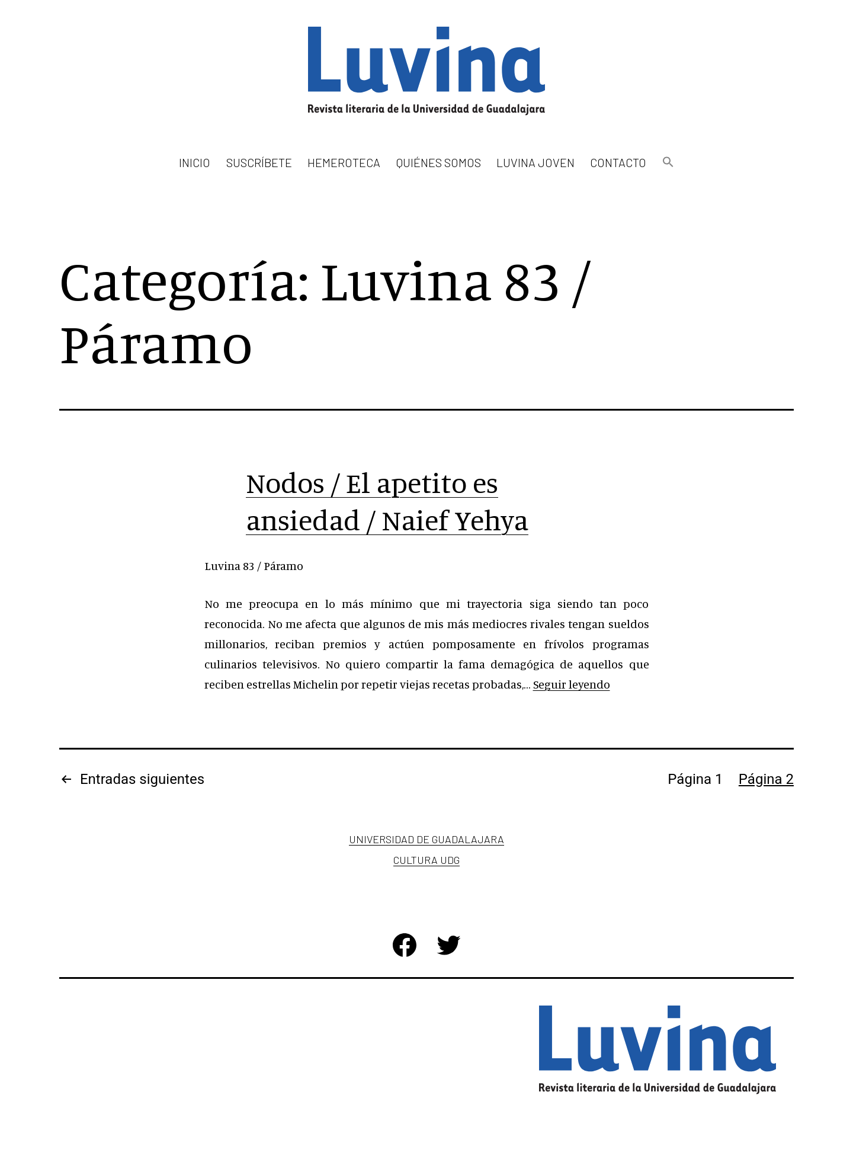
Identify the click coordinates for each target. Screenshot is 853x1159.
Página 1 (695, 779)
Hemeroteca (343, 162)
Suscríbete (259, 162)
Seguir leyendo (571, 684)
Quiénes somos (438, 162)
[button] (667, 162)
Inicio (194, 162)
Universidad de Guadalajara (426, 839)
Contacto (618, 162)
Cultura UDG (426, 859)
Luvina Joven (535, 162)
